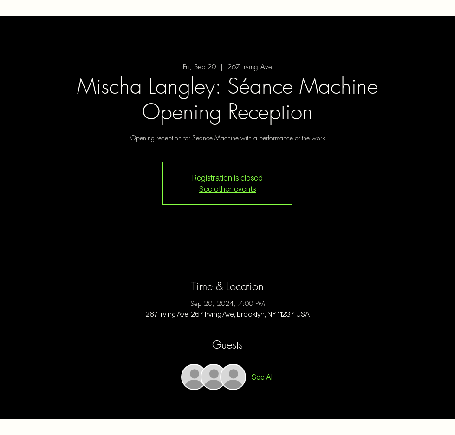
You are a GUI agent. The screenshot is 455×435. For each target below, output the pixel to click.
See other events (227, 188)
